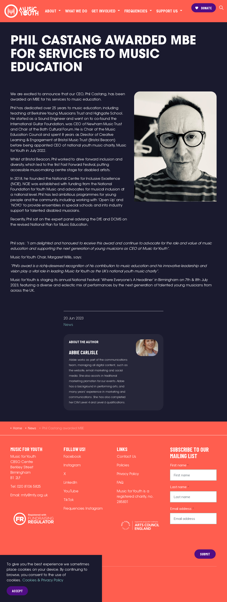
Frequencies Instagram (83, 508)
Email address (182, 508)
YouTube (71, 491)
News (68, 325)
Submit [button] (205, 554)
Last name (179, 487)
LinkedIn (70, 482)
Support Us (167, 10)
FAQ (120, 482)
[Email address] (193, 518)
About (50, 10)
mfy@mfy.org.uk (34, 495)
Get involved (103, 10)
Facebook (72, 456)
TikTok (69, 500)
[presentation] (188, 544)
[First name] (193, 475)
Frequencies (135, 10)
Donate (203, 8)
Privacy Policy (128, 474)
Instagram (72, 465)
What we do (76, 10)
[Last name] (193, 496)
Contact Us (126, 456)
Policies (123, 465)
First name (179, 465)
